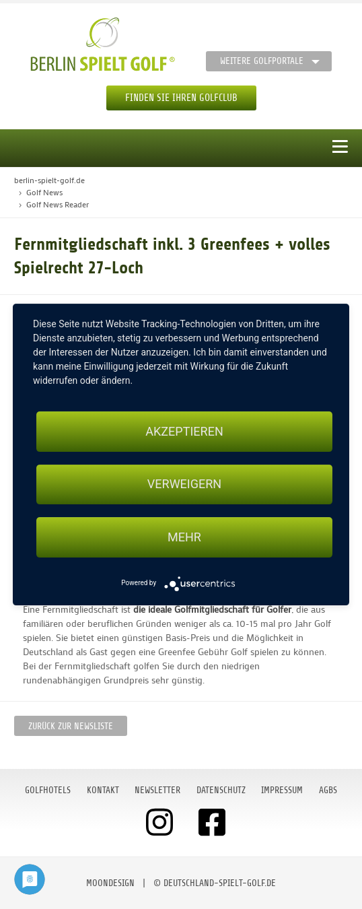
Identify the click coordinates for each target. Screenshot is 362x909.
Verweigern (184, 484)
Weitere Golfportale (261, 61)
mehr (184, 537)
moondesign (110, 883)
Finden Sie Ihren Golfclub (181, 98)
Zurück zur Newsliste (70, 726)
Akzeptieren (184, 431)
